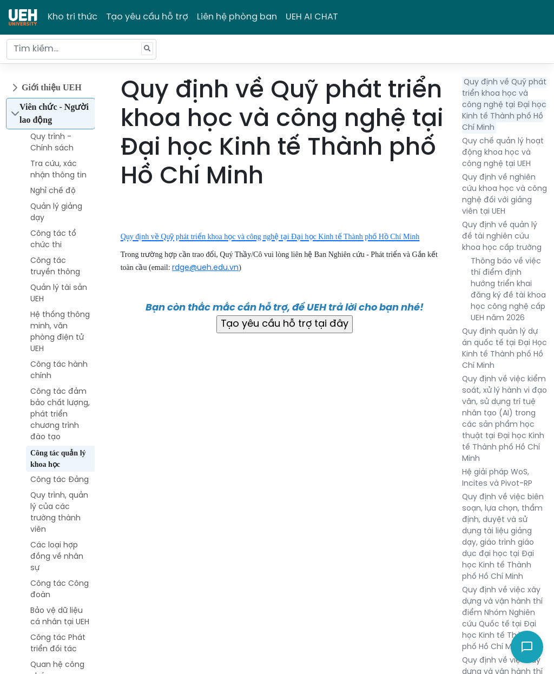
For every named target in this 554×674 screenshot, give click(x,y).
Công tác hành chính (59, 370)
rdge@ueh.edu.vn (205, 268)
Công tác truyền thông (55, 266)
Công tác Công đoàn (59, 589)
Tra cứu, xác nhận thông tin (58, 170)
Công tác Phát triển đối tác (57, 643)
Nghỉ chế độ (53, 191)
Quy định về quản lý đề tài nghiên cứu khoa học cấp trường (502, 236)
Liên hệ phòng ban (237, 17)
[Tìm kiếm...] (81, 49)
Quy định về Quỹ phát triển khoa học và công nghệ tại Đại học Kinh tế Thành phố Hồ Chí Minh (504, 105)
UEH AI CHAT (312, 17)
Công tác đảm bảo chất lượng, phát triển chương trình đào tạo (60, 414)
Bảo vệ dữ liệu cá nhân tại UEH (59, 616)
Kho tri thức (72, 17)
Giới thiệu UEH (52, 87)
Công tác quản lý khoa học (58, 458)
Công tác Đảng (59, 480)
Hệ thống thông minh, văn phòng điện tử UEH (60, 332)
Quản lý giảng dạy (56, 212)
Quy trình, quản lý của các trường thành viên (59, 513)
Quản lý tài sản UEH (58, 293)
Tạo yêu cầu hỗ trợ (147, 17)
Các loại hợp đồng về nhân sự (56, 556)
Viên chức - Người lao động (54, 113)
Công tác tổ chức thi (53, 239)
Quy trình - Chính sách (52, 143)
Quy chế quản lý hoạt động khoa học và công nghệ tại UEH (503, 152)
